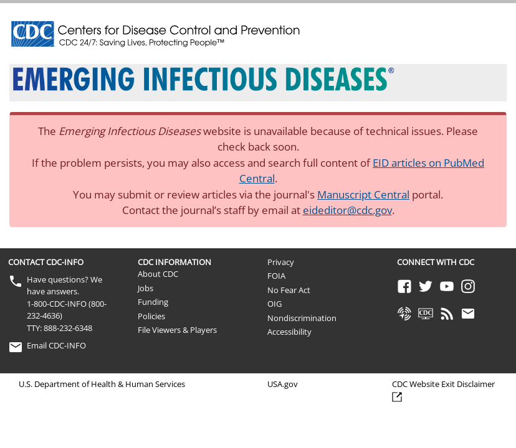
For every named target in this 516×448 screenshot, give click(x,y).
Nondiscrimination (302, 318)
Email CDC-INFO (56, 345)
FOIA (276, 275)
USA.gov (282, 384)
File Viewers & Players (177, 329)
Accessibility (289, 331)
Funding (153, 301)
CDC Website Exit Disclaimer (443, 384)
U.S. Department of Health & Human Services (102, 384)
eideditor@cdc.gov (347, 210)
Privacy (280, 262)
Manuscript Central (363, 194)
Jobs (145, 288)
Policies (151, 316)
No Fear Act (288, 290)
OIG (274, 303)
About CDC (158, 273)
